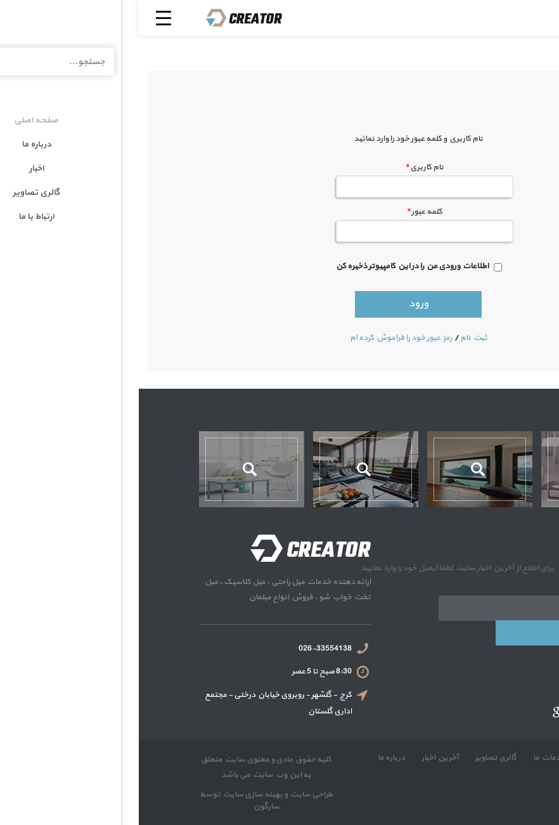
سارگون (128, 806)
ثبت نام (335, 338)
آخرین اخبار (300, 757)
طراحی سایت (171, 794)
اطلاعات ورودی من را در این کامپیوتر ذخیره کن (273, 266)
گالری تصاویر (356, 757)
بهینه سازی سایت (113, 794)
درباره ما (252, 757)
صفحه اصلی (512, 94)
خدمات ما (410, 757)
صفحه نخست (466, 757)
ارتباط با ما (475, 769)
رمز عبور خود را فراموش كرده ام (262, 338)
